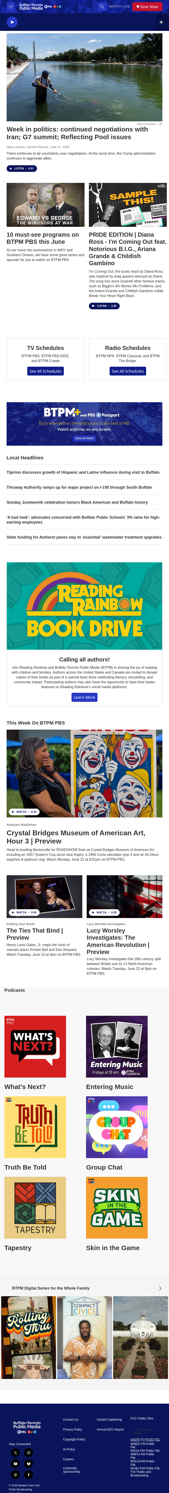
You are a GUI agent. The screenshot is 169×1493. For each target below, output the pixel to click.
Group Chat (104, 1167)
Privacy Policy (72, 1429)
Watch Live (119, 6)
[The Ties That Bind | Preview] (44, 896)
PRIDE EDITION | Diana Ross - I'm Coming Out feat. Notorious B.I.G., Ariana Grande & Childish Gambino (128, 249)
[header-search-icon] (102, 6)
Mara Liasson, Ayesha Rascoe (27, 147)
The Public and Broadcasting (140, 1473)
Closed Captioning (109, 1419)
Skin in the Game (113, 1247)
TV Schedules (45, 348)
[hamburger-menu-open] (11, 6)
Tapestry (17, 1247)
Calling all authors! (84, 659)
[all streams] (162, 22)
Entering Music (109, 1086)
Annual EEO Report (110, 1429)
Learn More (84, 697)
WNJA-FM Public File (145, 1450)
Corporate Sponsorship (71, 1469)
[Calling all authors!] (84, 606)
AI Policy (69, 1449)
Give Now (149, 6)
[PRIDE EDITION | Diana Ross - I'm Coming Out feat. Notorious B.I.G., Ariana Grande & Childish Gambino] (128, 205)
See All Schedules (45, 371)
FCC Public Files (141, 1418)
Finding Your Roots (21, 924)
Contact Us (70, 1419)
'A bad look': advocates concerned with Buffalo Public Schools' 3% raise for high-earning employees (83, 519)
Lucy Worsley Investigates (106, 924)
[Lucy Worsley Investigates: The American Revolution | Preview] (124, 896)
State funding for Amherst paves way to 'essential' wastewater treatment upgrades (84, 537)
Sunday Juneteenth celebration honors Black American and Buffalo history (77, 502)
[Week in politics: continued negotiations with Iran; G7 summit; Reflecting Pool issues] (84, 77)
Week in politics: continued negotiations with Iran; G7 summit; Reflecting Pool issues (77, 133)
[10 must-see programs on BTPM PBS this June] (45, 205)
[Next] (160, 1288)
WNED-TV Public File (145, 1440)
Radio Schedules (128, 348)
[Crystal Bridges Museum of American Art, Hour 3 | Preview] (84, 773)
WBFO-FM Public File (142, 1455)
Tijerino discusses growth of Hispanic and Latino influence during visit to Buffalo (83, 472)
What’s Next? (25, 1086)
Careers (68, 1459)
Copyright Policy (74, 1439)
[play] (12, 22)
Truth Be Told (25, 1167)
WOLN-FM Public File (142, 1462)
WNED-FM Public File (142, 1445)
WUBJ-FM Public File (145, 1468)
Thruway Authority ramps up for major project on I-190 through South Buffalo (79, 487)
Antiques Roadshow (21, 824)
